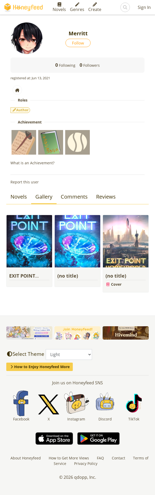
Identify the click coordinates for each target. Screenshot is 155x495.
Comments (74, 196)
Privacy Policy (85, 463)
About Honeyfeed (25, 457)
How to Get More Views (69, 457)
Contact (118, 457)
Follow (78, 43)
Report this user (24, 181)
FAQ (100, 457)
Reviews (106, 196)
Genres (77, 7)
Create (94, 7)
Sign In (144, 7)
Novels (59, 7)
